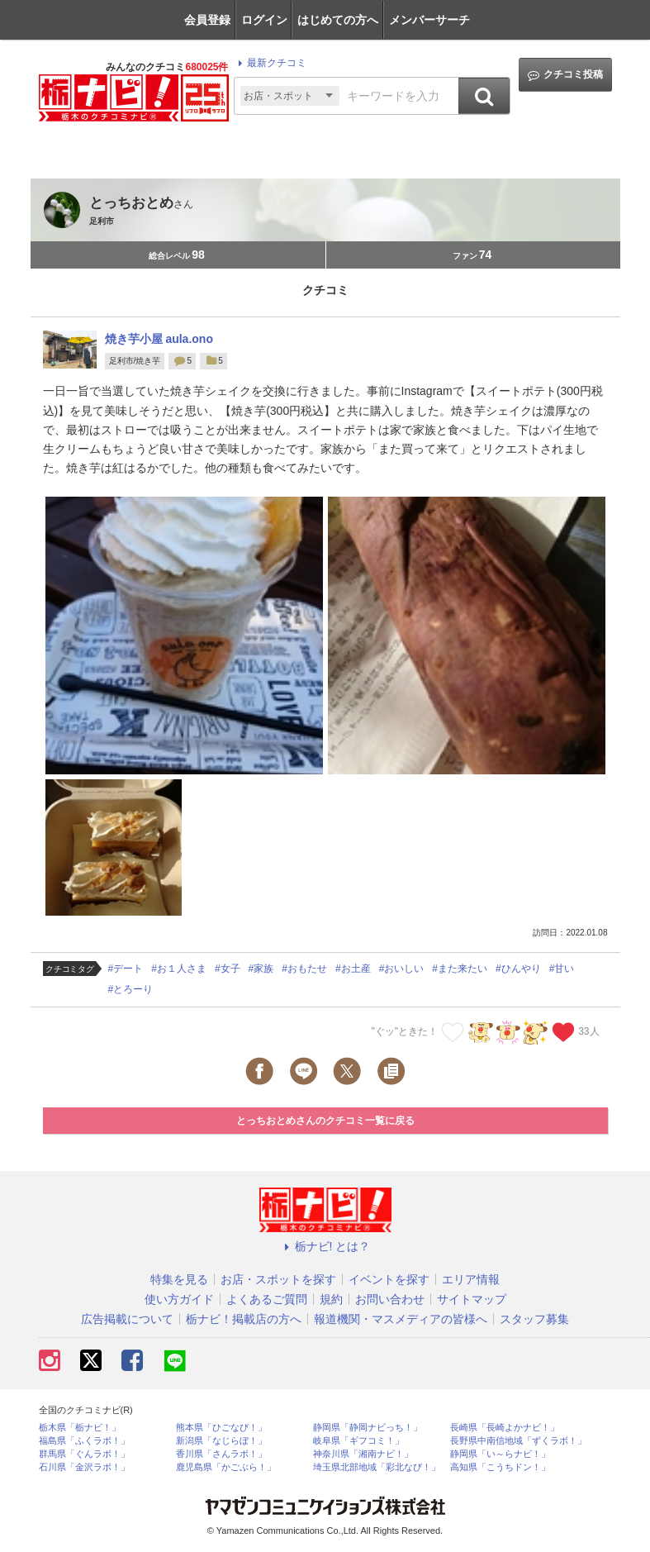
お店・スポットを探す (278, 1279)
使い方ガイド (179, 1299)
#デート (126, 968)
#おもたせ (304, 968)
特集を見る (179, 1279)
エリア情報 (471, 1279)
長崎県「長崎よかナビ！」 (504, 1427)
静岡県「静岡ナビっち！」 (367, 1427)
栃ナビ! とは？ (325, 1246)
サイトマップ (471, 1299)
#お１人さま (178, 968)
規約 (331, 1299)
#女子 (227, 968)
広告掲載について (127, 1319)
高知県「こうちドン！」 (500, 1467)
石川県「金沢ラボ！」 (84, 1467)
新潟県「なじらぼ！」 (221, 1440)
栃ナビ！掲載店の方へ (243, 1319)
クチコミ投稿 (565, 75)
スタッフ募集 (534, 1319)
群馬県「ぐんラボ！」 (84, 1454)
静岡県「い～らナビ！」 (500, 1454)
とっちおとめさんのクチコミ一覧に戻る (325, 1120)
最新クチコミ (270, 63)
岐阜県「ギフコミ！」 (358, 1440)
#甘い (562, 968)
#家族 (261, 968)
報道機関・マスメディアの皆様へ (400, 1319)
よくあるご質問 (266, 1299)
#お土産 (353, 968)
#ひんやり (518, 968)
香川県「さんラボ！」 (221, 1454)
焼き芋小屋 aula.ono (159, 338)
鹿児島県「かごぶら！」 (226, 1467)
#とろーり (131, 989)
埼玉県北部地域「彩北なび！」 (376, 1467)
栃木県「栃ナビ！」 (80, 1427)
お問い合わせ (390, 1299)
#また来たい (459, 968)
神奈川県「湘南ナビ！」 (363, 1454)
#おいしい (402, 968)
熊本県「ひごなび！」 (221, 1427)
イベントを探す (389, 1279)
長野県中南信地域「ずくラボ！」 (518, 1440)
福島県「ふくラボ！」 (84, 1440)
